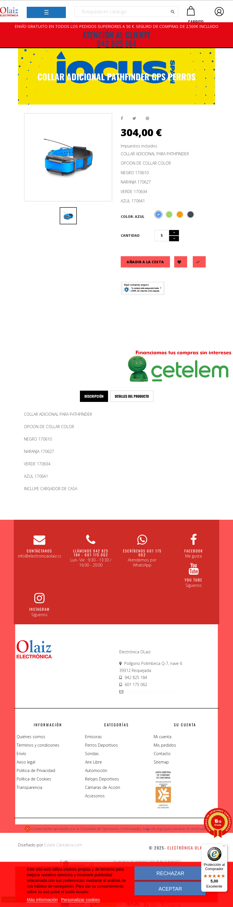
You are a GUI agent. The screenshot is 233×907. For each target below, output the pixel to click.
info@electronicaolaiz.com (150, 691)
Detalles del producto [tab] (132, 396)
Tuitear (134, 118)
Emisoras (93, 736)
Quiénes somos (31, 736)
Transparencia (29, 787)
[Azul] (158, 214)
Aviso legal (26, 762)
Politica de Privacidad (36, 770)
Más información (42, 899)
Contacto (162, 753)
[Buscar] (126, 11)
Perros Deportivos (101, 745)
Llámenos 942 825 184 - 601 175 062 (90, 553)
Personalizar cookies (80, 899)
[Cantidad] (161, 235)
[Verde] (169, 214)
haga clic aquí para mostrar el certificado (175, 828)
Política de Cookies (34, 779)
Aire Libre (93, 762)
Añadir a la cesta (145, 262)
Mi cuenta (162, 736)
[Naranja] (180, 214)
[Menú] (224, 847)
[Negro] (190, 214)
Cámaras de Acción (102, 787)
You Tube (193, 580)
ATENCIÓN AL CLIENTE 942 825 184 (116, 39)
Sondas (92, 753)
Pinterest (147, 118)
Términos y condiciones (38, 745)
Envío (21, 753)
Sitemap (161, 762)
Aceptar (170, 889)
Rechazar (170, 873)
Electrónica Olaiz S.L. (191, 848)
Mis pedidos (165, 745)
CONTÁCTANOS (39, 551)
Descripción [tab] (94, 396)
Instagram (39, 609)
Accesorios (95, 795)
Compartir (122, 118)
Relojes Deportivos (102, 779)
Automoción (96, 770)
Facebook (193, 551)
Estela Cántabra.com (63, 845)
